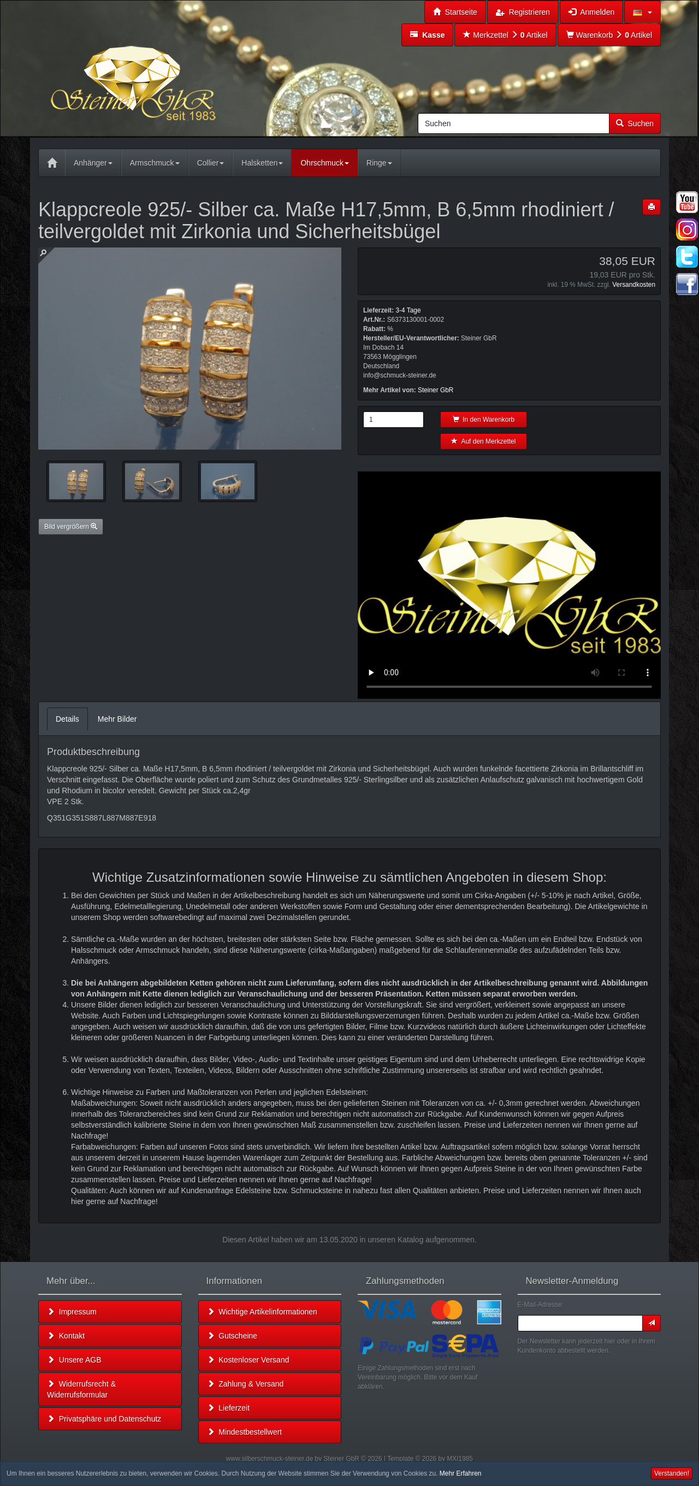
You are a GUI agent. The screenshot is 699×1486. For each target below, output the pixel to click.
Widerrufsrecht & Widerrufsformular (81, 1389)
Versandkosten (633, 284)
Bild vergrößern (70, 526)
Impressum (72, 1311)
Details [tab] (67, 719)
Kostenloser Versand (248, 1359)
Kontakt (66, 1335)
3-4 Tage (407, 310)
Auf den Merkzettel (483, 441)
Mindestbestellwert (244, 1432)
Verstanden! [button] (671, 1473)
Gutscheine (232, 1335)
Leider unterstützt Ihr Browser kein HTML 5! (509, 585)
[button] (642, 12)
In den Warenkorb (484, 419)
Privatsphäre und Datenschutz (104, 1418)
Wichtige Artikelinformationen (262, 1311)
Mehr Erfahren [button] (461, 1473)
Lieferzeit (228, 1408)
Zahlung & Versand (245, 1383)
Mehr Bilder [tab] (117, 719)
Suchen (635, 123)
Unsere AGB (74, 1359)
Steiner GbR (435, 390)
